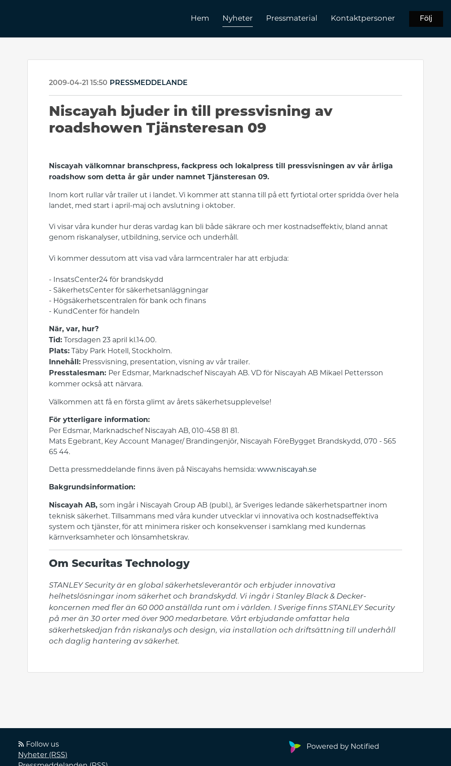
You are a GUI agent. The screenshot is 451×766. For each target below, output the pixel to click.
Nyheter (237, 18)
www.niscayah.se (287, 469)
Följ (426, 18)
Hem (200, 18)
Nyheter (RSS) (42, 755)
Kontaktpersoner (363, 18)
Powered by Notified (333, 746)
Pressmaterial (292, 18)
